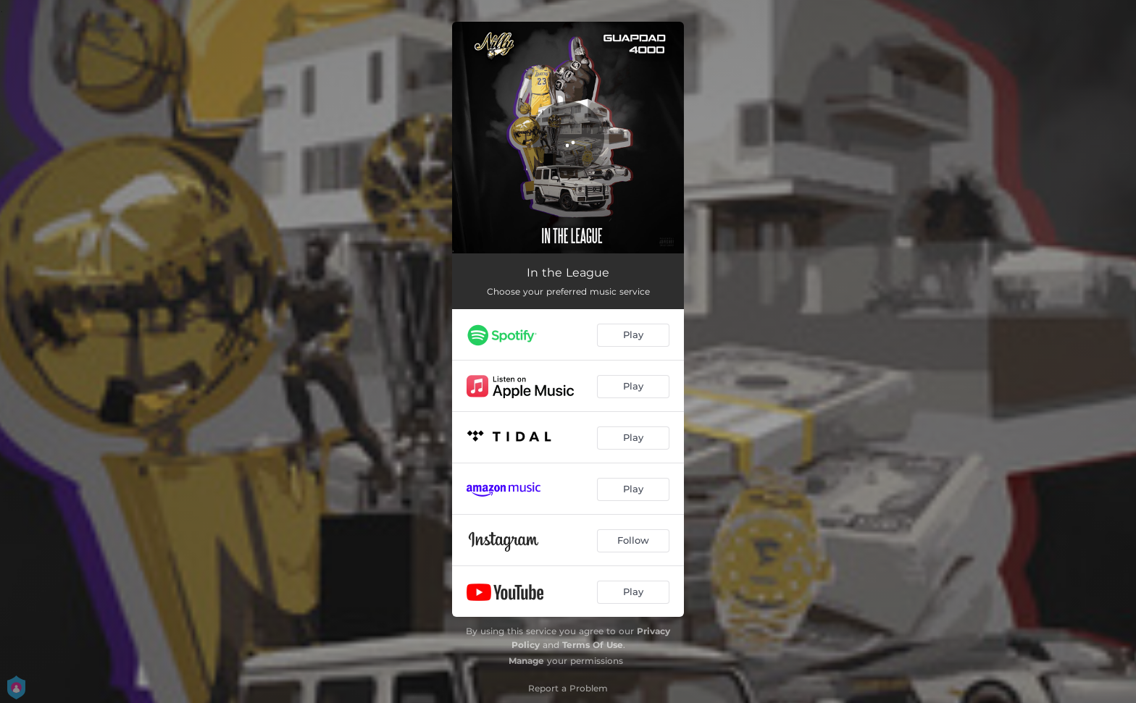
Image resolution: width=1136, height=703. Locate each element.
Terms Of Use (592, 644)
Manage (526, 660)
